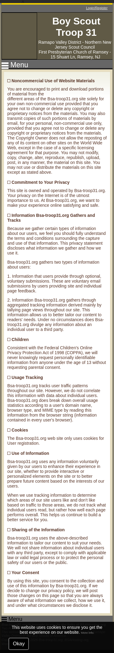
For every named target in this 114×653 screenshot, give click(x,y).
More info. (88, 632)
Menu (19, 65)
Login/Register (97, 8)
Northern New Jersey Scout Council (83, 45)
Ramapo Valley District (59, 42)
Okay (19, 644)
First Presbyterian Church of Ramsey (74, 52)
